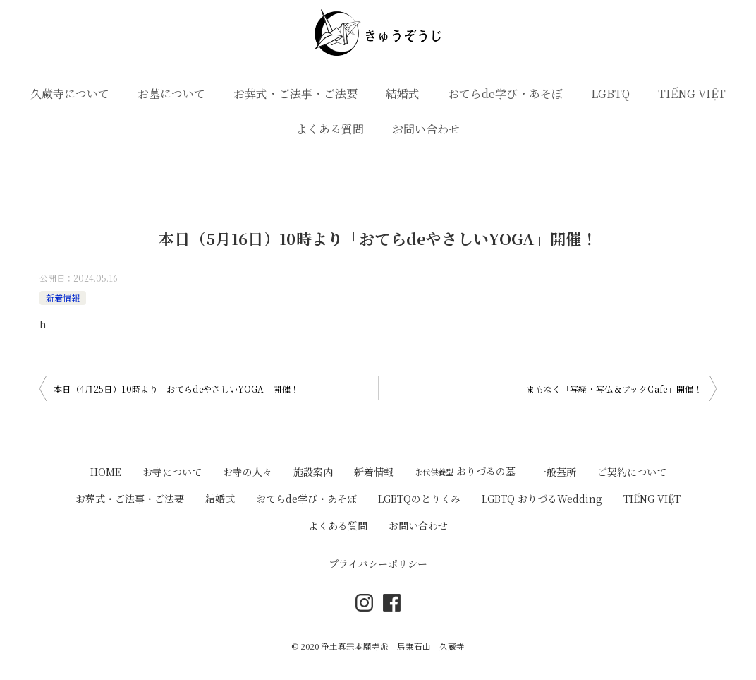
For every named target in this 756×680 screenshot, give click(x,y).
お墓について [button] (171, 93)
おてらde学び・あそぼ (505, 93)
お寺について (172, 472)
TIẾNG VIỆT (692, 93)
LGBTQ (610, 93)
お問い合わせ (426, 129)
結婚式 (403, 93)
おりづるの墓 (465, 471)
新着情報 (63, 298)
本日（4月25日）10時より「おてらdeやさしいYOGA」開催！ (176, 389)
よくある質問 (330, 129)
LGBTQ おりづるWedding (542, 498)
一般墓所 (556, 472)
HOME (105, 472)
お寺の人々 (247, 472)
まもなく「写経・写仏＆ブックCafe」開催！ (614, 389)
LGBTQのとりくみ (419, 498)
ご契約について (631, 472)
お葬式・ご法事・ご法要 (295, 93)
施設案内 (313, 472)
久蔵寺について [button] (69, 93)
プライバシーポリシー (378, 563)
